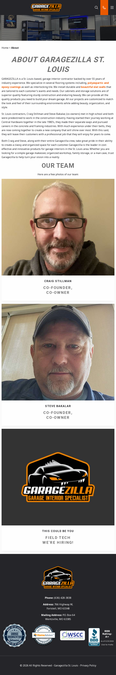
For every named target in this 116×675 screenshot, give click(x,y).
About (15, 47)
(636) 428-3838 (62, 598)
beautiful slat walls (93, 87)
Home (5, 47)
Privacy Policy (88, 665)
